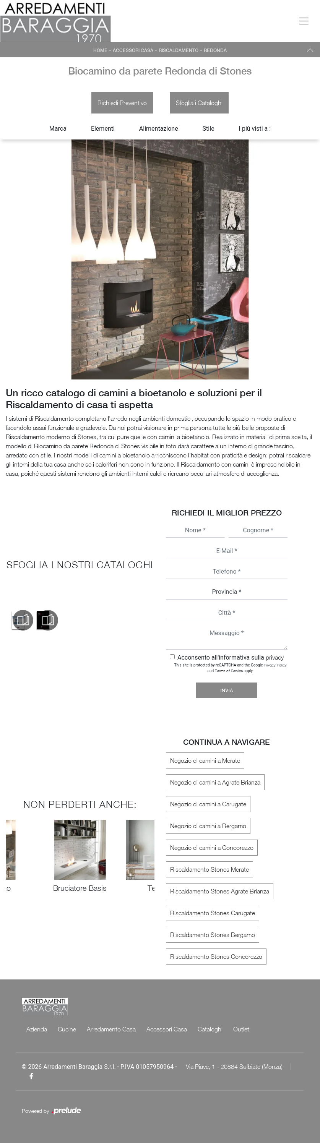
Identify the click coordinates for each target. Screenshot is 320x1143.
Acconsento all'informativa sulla (230, 657)
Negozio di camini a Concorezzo (211, 847)
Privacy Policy (275, 665)
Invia (226, 690)
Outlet (241, 1029)
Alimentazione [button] (158, 128)
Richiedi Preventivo (122, 102)
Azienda (36, 1029)
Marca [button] (58, 128)
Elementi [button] (103, 128)
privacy (275, 657)
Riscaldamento (178, 50)
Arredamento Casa (111, 1029)
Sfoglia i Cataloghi (199, 102)
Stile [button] (208, 128)
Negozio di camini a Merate (205, 760)
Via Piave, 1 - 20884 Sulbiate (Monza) (234, 1066)
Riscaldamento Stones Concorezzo (216, 956)
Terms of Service (229, 670)
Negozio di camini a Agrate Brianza (215, 782)
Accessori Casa (133, 50)
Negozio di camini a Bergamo (208, 825)
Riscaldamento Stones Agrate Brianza (219, 891)
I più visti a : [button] (255, 128)
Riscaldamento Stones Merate (209, 869)
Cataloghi (210, 1029)
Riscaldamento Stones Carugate (212, 913)
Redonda (215, 50)
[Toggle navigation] (304, 21)
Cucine (67, 1029)
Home (100, 50)
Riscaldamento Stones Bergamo (212, 934)
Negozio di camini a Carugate (208, 804)
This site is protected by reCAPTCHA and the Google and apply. (230, 668)
